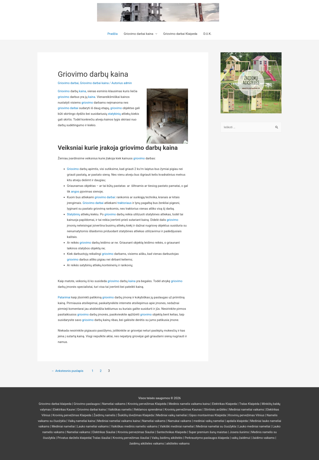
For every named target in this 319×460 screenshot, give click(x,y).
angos (75, 191)
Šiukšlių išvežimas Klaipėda (148, 415)
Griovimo (64, 91)
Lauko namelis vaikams (83, 432)
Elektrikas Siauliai (139, 432)
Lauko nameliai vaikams (118, 426)
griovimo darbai (68, 108)
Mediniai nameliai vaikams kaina (134, 421)
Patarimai (64, 297)
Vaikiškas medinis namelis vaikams (161, 426)
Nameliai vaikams (117, 404)
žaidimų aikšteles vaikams (166, 443)
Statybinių (73, 214)
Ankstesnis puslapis (68, 371)
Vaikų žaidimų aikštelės (206, 438)
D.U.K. (207, 34)
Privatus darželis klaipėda (111, 438)
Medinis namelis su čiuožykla (71, 438)
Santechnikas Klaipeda (209, 432)
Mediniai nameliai (88, 426)
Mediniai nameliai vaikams (260, 409)
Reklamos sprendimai (159, 409)
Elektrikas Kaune (72, 409)
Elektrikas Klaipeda (230, 404)
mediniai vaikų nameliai (227, 421)
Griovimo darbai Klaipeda (180, 34)
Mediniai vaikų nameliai (185, 415)
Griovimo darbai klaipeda (56, 404)
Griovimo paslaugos (88, 404)
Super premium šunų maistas (247, 432)
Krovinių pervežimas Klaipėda (151, 404)
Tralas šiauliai (139, 438)
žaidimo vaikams (134, 443)
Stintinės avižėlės (228, 409)
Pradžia (112, 34)
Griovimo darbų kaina (96, 74)
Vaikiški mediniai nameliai (205, 426)
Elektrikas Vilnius (49, 415)
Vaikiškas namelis (130, 409)
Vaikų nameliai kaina (96, 421)
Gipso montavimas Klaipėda (223, 415)
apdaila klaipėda (256, 421)
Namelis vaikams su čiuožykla (59, 421)
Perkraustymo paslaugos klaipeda (247, 438)
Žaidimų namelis (116, 415)
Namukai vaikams (197, 421)
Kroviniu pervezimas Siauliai (172, 432)
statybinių (120, 114)
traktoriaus (125, 203)
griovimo (64, 97)
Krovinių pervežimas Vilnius (262, 415)
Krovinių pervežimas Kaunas (195, 409)
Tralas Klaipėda (256, 404)
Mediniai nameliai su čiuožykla (245, 426)
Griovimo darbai (68, 83)
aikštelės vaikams (198, 443)
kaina (83, 91)
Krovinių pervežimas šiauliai (169, 438)
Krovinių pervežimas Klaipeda (83, 415)
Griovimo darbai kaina (138, 34)
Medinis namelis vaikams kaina (194, 404)
